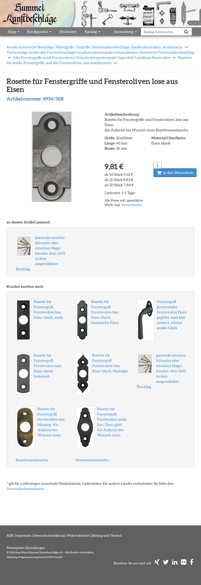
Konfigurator (39, 32)
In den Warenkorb (175, 173)
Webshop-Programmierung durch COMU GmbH (35, 557)
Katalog (92, 32)
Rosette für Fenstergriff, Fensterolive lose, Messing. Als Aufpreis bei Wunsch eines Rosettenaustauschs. (41, 434)
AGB (10, 535)
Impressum (23, 535)
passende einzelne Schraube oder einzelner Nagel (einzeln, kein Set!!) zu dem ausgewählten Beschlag (40, 253)
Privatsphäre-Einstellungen (26, 547)
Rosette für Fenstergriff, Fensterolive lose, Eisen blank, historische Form (105, 312)
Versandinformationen (25, 489)
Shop (13, 32)
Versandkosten (131, 204)
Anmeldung (125, 32)
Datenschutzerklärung (49, 535)
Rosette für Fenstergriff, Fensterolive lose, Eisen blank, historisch (48, 365)
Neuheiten (68, 32)
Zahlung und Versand (106, 535)
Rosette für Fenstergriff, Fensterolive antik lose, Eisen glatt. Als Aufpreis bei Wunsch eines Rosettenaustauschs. (101, 434)
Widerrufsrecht (78, 535)
